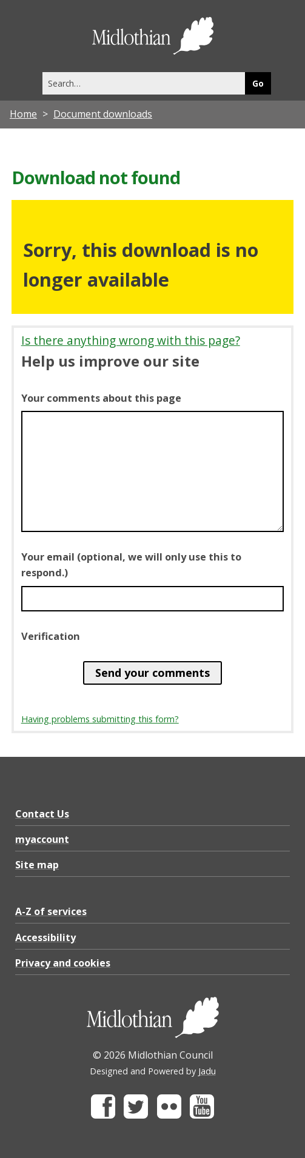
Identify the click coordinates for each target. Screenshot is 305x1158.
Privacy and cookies (62, 963)
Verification (50, 636)
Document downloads (102, 114)
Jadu (207, 1071)
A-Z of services (51, 911)
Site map (37, 864)
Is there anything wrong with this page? (130, 340)
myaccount (42, 839)
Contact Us (42, 813)
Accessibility (45, 937)
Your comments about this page (101, 398)
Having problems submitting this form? (100, 719)
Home (23, 114)
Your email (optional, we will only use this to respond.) (131, 564)
